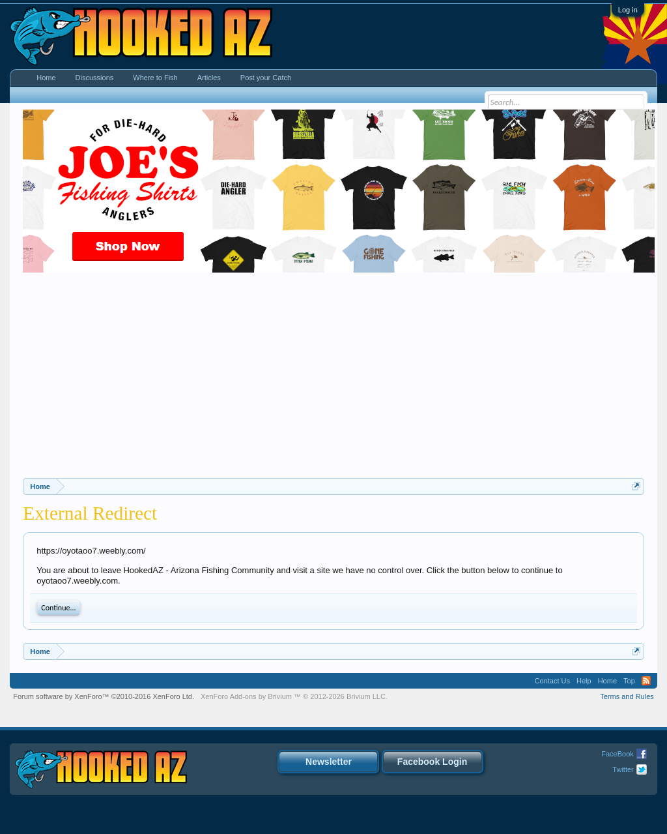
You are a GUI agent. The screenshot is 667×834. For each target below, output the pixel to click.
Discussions (95, 78)
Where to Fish (155, 78)
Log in (628, 10)
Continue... (58, 607)
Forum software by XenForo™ (103, 696)
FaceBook (617, 754)
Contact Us (552, 681)
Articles (209, 78)
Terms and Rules (627, 696)
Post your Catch (265, 78)
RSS (646, 680)
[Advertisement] (333, 380)
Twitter (622, 769)
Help (583, 681)
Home (45, 78)
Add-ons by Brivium (294, 696)
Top (629, 681)
